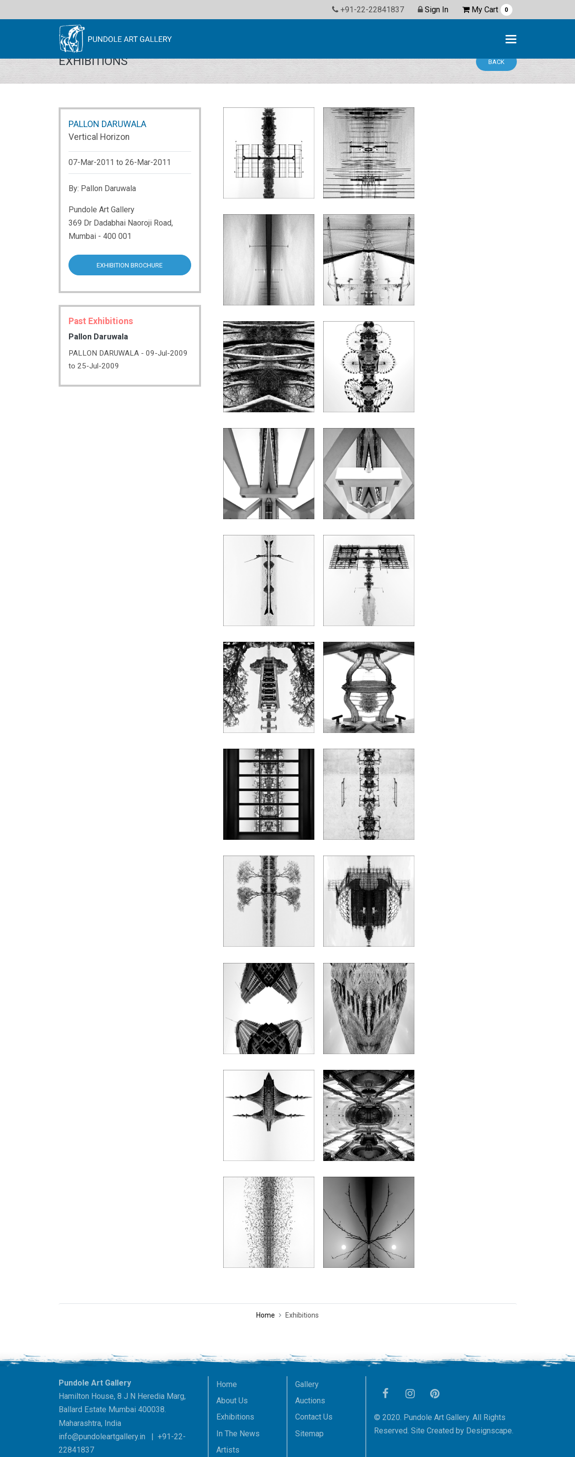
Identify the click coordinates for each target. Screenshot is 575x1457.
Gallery (307, 1384)
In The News (238, 1433)
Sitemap (309, 1433)
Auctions (310, 1400)
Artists (227, 1450)
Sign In (436, 9)
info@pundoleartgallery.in (102, 1436)
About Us (232, 1400)
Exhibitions (235, 1417)
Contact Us (314, 1417)
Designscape (489, 1430)
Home (265, 1315)
